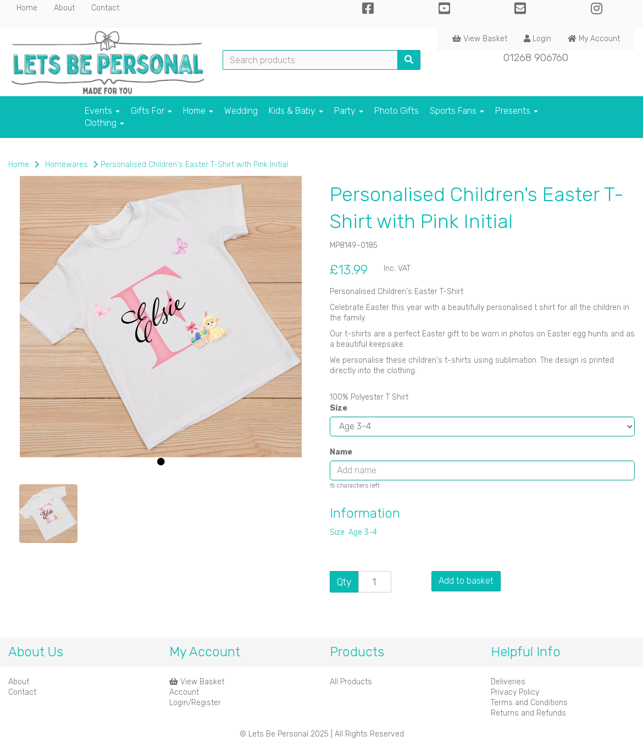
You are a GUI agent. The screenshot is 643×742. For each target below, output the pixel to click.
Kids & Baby (296, 111)
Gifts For (151, 111)
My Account (594, 38)
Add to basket (466, 580)
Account (184, 692)
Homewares (66, 164)
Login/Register (195, 702)
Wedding (241, 111)
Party (348, 111)
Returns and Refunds (528, 713)
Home (26, 8)
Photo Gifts (396, 111)
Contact (105, 8)
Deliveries (508, 681)
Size (338, 408)
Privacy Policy (515, 692)
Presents (516, 111)
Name (341, 452)
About (64, 8)
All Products (351, 681)
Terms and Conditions (529, 702)
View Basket (479, 38)
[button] (36, 399)
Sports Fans (457, 111)
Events (102, 111)
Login (537, 38)
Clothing (104, 123)
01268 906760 (535, 57)
